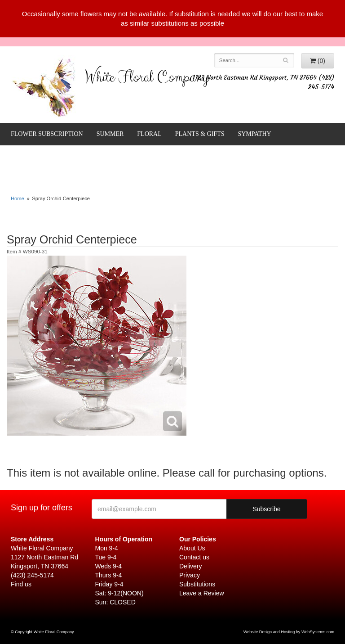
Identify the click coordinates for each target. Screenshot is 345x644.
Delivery (190, 566)
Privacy (189, 575)
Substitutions (197, 584)
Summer (110, 134)
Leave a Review (201, 593)
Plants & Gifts (200, 134)
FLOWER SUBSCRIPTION (47, 134)
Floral (149, 134)
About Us (192, 548)
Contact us (194, 557)
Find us (21, 584)
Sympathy (254, 134)
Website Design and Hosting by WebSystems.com (288, 632)
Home (17, 198)
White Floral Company (146, 79)
